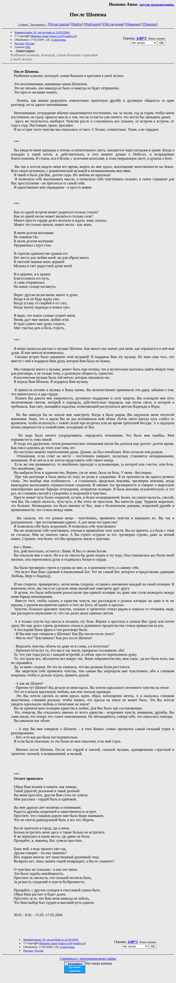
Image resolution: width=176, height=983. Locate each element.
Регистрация (59, 24)
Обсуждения (113, 24)
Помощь (150, 24)
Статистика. (58, 39)
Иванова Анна (39, 36)
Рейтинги (92, 24)
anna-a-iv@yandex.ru (63, 36)
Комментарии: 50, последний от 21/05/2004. (42, 32)
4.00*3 (141, 38)
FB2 (27, 47)
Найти (77, 24)
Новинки (133, 24)
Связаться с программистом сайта (88, 958)
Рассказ (19, 43)
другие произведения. (156, 4)
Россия (30, 43)
